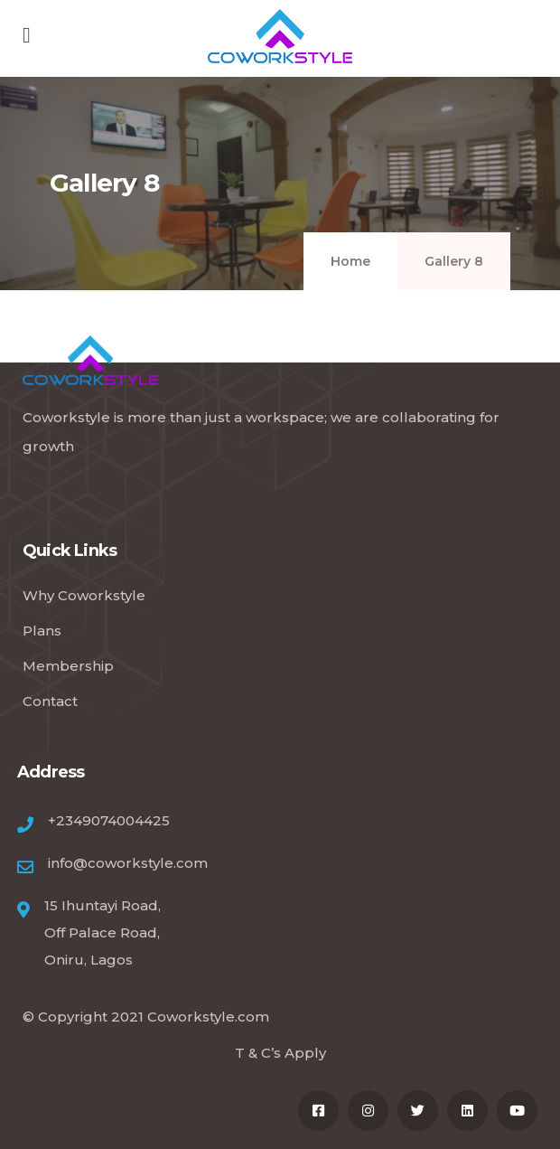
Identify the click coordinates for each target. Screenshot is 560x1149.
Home (350, 261)
